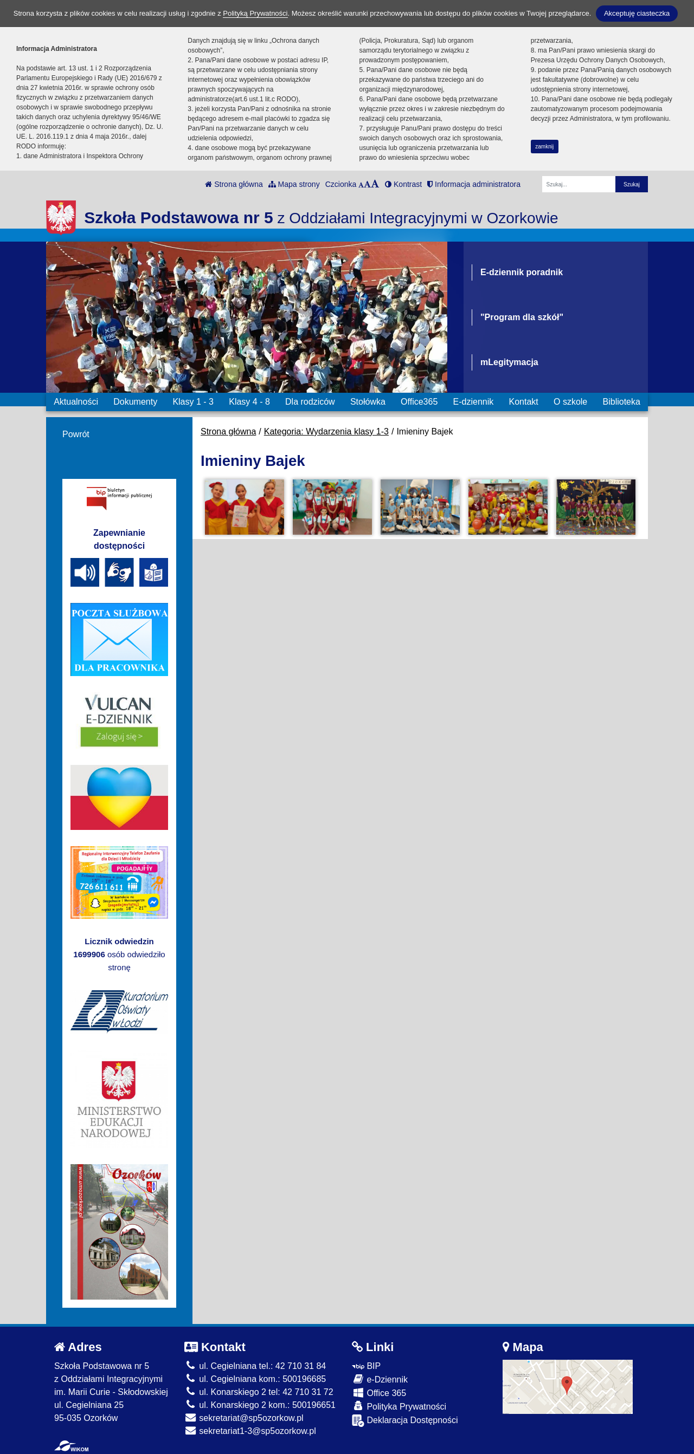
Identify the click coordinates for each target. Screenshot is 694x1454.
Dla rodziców (310, 401)
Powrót (75, 434)
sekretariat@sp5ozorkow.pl (244, 1418)
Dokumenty (135, 401)
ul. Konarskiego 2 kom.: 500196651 (260, 1405)
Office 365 (379, 1392)
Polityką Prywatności (255, 13)
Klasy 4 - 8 (249, 401)
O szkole (570, 401)
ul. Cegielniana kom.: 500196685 (255, 1379)
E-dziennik (473, 401)
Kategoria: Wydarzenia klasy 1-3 (326, 431)
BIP (366, 1366)
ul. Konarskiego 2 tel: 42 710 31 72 (258, 1392)
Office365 (419, 401)
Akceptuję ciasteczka (637, 13)
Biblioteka (621, 401)
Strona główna (233, 184)
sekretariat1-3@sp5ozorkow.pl (250, 1431)
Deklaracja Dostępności (405, 1420)
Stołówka (367, 401)
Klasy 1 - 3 (193, 401)
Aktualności (76, 401)
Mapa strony (294, 184)
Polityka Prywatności (399, 1406)
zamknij (544, 147)
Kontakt (523, 401)
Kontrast (403, 184)
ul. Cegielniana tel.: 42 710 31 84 (255, 1366)
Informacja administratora (473, 184)
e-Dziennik (380, 1379)
